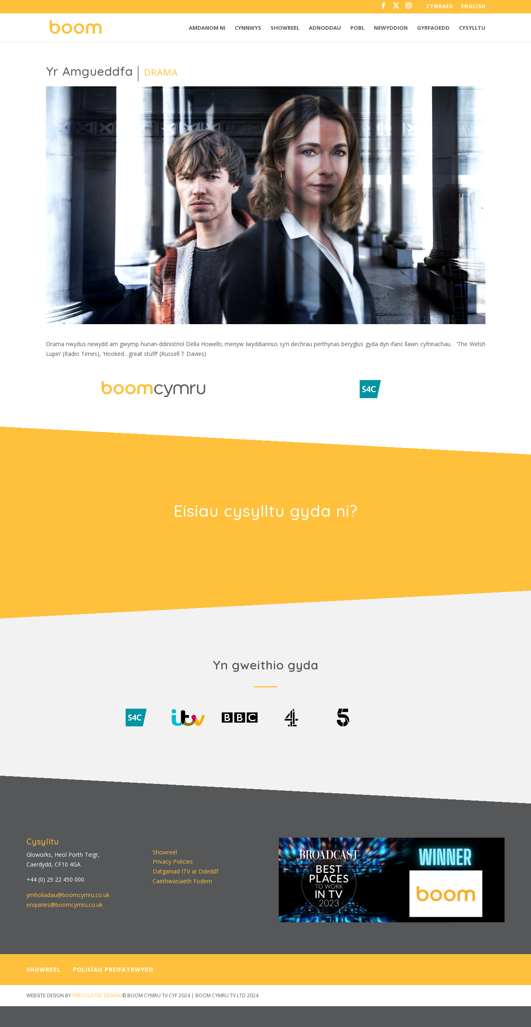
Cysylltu (472, 28)
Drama (161, 72)
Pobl (357, 28)
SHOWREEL (43, 968)
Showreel (285, 28)
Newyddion (391, 28)
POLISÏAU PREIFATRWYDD (113, 968)
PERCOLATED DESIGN (96, 993)
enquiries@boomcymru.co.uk (64, 902)
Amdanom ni (207, 28)
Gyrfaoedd (433, 28)
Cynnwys (248, 28)
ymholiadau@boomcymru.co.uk (67, 893)
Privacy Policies (173, 860)
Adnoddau (325, 28)
